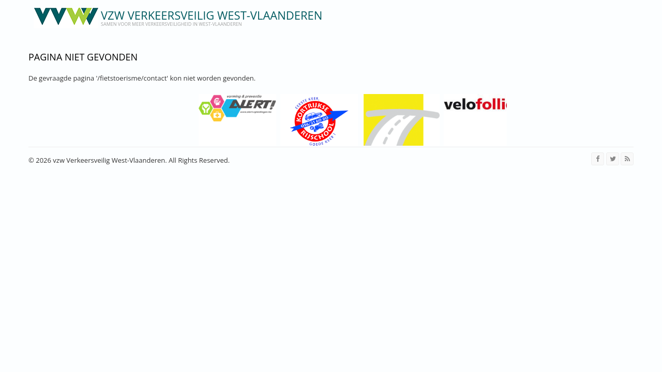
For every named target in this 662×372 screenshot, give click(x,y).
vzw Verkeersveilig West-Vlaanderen (211, 15)
